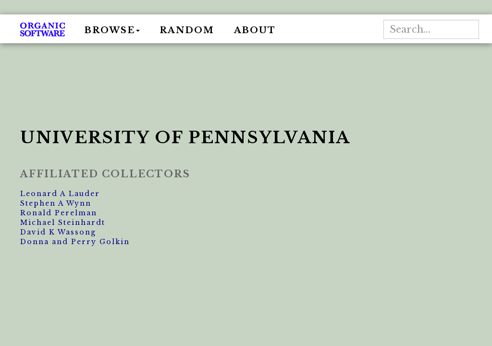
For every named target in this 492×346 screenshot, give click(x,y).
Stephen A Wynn (55, 203)
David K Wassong (58, 232)
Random (187, 30)
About (255, 30)
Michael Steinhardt (62, 222)
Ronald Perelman (58, 213)
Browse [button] (112, 30)
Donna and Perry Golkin (75, 241)
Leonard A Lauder (60, 193)
